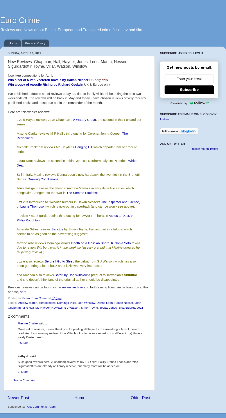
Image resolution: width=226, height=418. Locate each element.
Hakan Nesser (123, 302)
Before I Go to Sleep (59, 261)
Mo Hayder (42, 307)
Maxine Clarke (28, 323)
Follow (164, 119)
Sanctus (57, 229)
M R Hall (28, 307)
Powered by (189, 103)
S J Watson (71, 307)
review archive (72, 287)
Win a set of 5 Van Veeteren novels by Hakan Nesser (48, 80)
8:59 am (23, 343)
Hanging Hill (84, 147)
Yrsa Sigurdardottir (130, 307)
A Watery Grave (84, 119)
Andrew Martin (27, 302)
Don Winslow (86, 302)
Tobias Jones (108, 307)
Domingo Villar (66, 302)
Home (13, 43)
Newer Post (18, 397)
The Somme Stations (81, 193)
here (23, 292)
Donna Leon (105, 302)
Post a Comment (24, 380)
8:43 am (23, 371)
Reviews (57, 307)
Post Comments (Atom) (41, 406)
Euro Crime (20, 20)
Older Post (140, 397)
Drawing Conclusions (43, 179)
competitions (47, 302)
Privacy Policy (35, 43)
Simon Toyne (89, 307)
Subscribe (189, 90)
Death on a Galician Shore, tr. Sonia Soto (101, 243)
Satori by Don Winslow (71, 275)
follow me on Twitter (205, 148)
